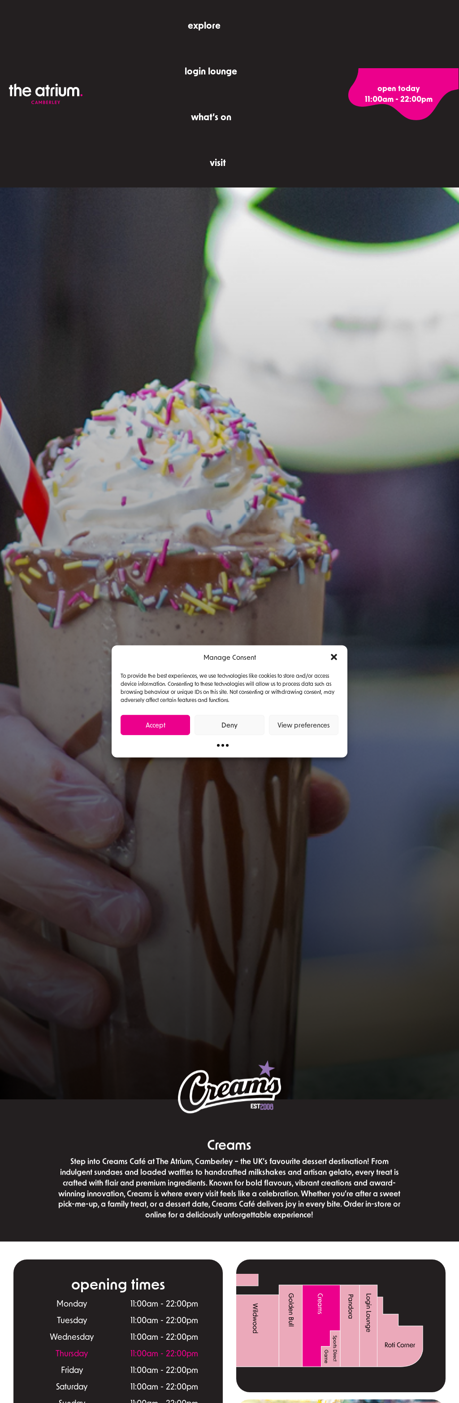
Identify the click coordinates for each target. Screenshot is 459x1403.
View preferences (303, 725)
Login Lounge (211, 70)
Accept (155, 725)
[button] (333, 657)
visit (218, 162)
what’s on (211, 116)
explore (204, 25)
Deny (229, 725)
